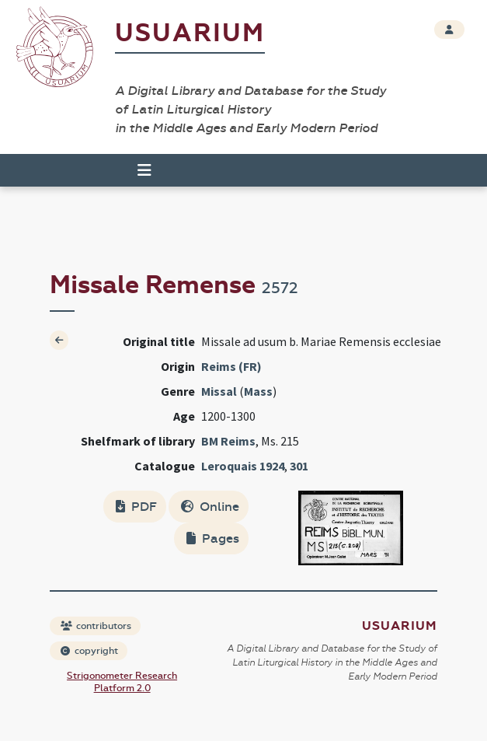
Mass (258, 391)
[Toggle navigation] (144, 170)
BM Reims (228, 441)
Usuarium (190, 33)
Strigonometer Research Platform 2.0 (122, 682)
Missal (219, 391)
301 (299, 466)
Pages (212, 538)
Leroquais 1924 (242, 466)
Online (210, 506)
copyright (89, 650)
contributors (96, 625)
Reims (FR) (231, 366)
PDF (136, 506)
